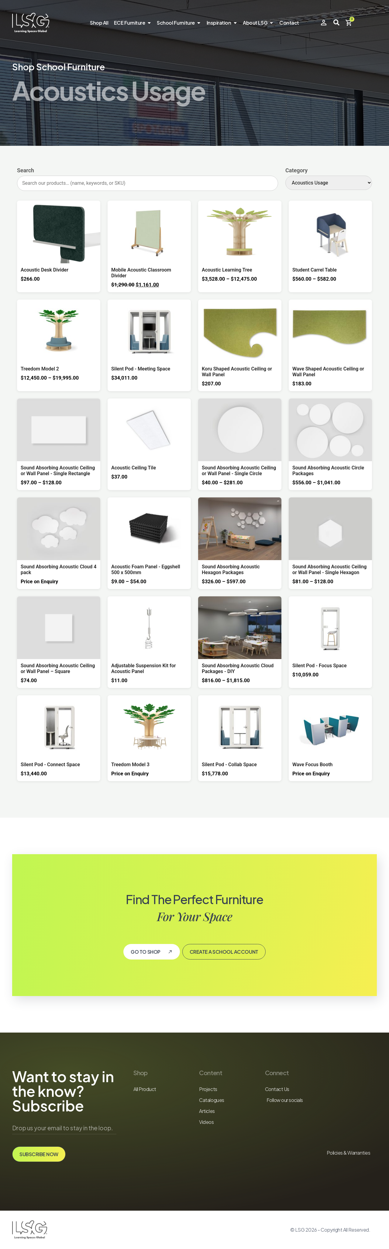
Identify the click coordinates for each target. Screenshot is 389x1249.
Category (296, 170)
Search (25, 170)
